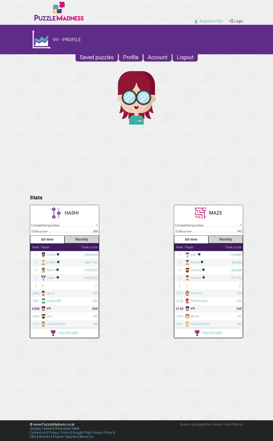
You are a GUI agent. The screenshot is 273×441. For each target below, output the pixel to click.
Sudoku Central (41, 428)
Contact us (38, 433)
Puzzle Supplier (65, 437)
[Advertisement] (136, 158)
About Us (86, 437)
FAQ (33, 437)
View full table (64, 333)
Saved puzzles (97, 57)
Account (157, 57)
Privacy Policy (59, 433)
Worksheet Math (67, 428)
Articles (44, 437)
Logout (185, 57)
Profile (130, 57)
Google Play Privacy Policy (93, 433)
